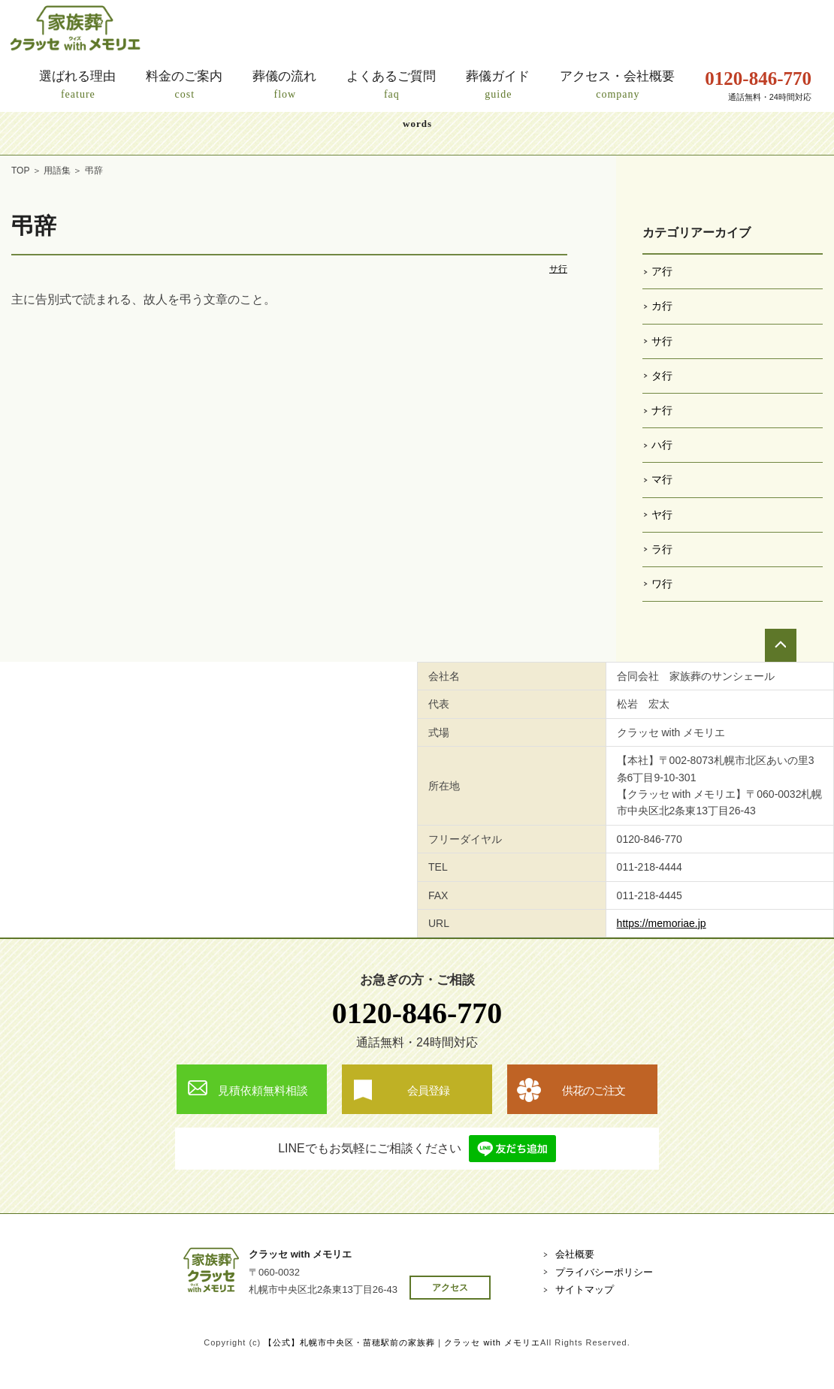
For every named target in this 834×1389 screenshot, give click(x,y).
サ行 (558, 269)
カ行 (661, 306)
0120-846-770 (417, 1013)
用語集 (57, 170)
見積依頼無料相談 (263, 1090)
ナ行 (661, 410)
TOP (20, 170)
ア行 (661, 271)
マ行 (661, 479)
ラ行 (661, 549)
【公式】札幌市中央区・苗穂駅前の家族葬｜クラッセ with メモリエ (402, 1342)
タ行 (661, 376)
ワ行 (661, 584)
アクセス (450, 1287)
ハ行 (661, 445)
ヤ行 (661, 515)
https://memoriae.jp (661, 923)
